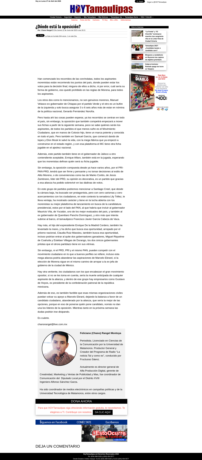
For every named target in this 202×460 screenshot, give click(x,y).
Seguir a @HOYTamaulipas (156, 2)
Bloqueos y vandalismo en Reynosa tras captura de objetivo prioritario (154, 57)
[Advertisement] (81, 56)
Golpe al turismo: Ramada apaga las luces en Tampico (154, 66)
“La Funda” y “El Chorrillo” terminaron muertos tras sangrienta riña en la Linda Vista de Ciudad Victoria (154, 36)
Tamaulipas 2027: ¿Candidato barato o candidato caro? (153, 48)
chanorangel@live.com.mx (52, 324)
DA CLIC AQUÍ (103, 412)
